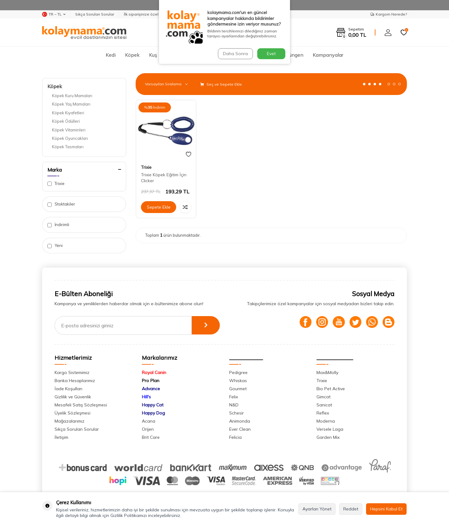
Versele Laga (329, 429)
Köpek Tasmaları (68, 146)
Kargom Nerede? (388, 14)
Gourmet (238, 388)
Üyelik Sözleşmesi (72, 413)
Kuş (153, 55)
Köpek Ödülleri (66, 121)
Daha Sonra (235, 53)
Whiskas (238, 380)
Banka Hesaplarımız (75, 380)
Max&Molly (327, 372)
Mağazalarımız (69, 421)
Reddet (350, 509)
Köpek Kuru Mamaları (72, 95)
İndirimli (58, 224)
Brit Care (151, 437)
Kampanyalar (328, 55)
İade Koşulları (68, 388)
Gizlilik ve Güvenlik (73, 397)
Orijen (148, 429)
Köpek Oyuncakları (70, 138)
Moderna (325, 421)
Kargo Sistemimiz (72, 372)
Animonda (239, 421)
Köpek (132, 55)
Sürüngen (292, 55)
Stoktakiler (61, 204)
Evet (271, 53)
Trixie (56, 183)
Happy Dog (153, 413)
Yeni (55, 245)
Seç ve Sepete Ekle (221, 84)
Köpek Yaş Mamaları (71, 104)
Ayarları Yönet (316, 509)
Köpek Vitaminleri (68, 129)
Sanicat (324, 405)
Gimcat (323, 397)
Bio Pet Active (330, 388)
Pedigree (238, 372)
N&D (234, 405)
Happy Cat (152, 405)
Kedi (111, 55)
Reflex (322, 413)
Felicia (235, 437)
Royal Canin (154, 372)
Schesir (236, 413)
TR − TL (53, 14)
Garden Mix (328, 437)
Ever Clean (240, 429)
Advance (151, 388)
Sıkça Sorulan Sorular (94, 14)
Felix (233, 397)
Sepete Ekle (159, 207)
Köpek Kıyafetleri (68, 112)
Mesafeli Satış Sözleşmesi (81, 405)
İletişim (61, 437)
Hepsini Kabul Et (386, 509)
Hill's (146, 397)
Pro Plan (150, 380)
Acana (148, 421)
